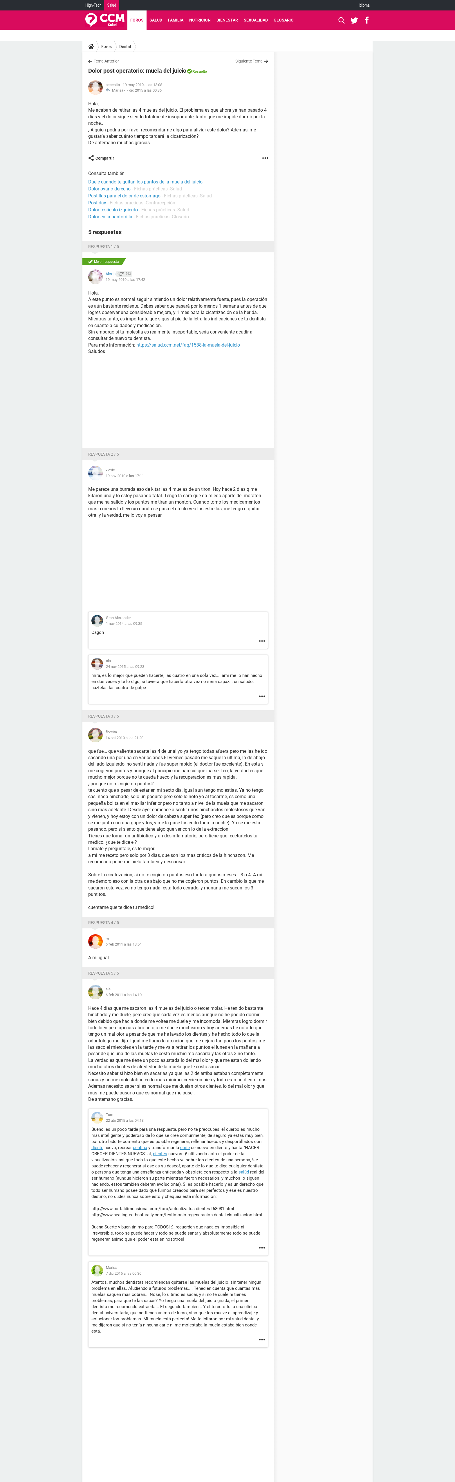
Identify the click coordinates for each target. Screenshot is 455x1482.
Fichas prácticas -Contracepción (142, 203)
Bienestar (227, 20)
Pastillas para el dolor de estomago (124, 196)
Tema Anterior (106, 61)
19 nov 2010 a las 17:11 (125, 476)
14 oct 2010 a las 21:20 (124, 738)
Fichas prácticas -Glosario (162, 217)
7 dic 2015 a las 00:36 (144, 90)
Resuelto (199, 71)
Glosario (284, 20)
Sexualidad (256, 20)
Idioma (364, 5)
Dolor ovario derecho (109, 189)
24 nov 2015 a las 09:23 (125, 666)
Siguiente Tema (249, 61)
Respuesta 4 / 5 (103, 922)
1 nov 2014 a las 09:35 (124, 623)
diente (97, 1147)
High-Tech (93, 5)
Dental (125, 46)
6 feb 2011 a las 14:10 (124, 995)
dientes (160, 1153)
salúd (244, 1172)
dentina (140, 1147)
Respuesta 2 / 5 (103, 454)
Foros (137, 20)
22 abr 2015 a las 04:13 (125, 1120)
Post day (97, 203)
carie (185, 1147)
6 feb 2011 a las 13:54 (124, 944)
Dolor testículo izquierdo (113, 210)
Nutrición (200, 20)
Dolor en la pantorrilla (110, 217)
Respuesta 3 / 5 (103, 716)
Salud (111, 5)
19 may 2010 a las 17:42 (125, 279)
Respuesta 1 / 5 (103, 246)
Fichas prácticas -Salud (158, 189)
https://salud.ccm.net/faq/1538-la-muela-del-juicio (188, 345)
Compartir (104, 158)
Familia (175, 20)
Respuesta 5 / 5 (103, 973)
